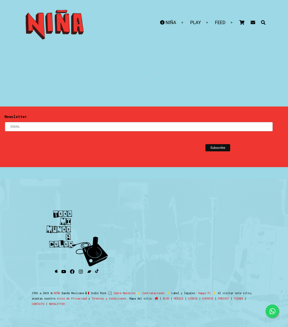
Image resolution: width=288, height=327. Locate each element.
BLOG (166, 298)
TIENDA (238, 298)
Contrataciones (151, 293)
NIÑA (168, 22)
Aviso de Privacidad (72, 298)
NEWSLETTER (57, 304)
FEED (220, 22)
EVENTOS (207, 298)
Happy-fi (202, 293)
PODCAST (223, 298)
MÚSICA (178, 298)
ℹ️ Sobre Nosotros (120, 293)
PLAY (195, 22)
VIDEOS (193, 298)
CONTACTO (38, 304)
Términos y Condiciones (109, 298)
